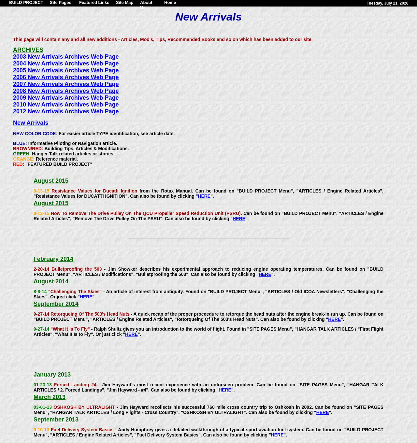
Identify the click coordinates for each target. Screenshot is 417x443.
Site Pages (60, 2)
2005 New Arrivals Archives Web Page (66, 70)
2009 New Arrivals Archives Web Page (66, 97)
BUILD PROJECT (26, 2)
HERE (204, 196)
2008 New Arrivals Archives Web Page (66, 91)
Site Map (124, 2)
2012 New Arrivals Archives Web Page (66, 111)
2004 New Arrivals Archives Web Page (66, 63)
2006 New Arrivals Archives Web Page (66, 77)
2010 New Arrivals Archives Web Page (66, 104)
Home (170, 2)
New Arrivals (30, 123)
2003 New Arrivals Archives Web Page (66, 56)
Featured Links (94, 2)
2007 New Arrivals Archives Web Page (66, 84)
